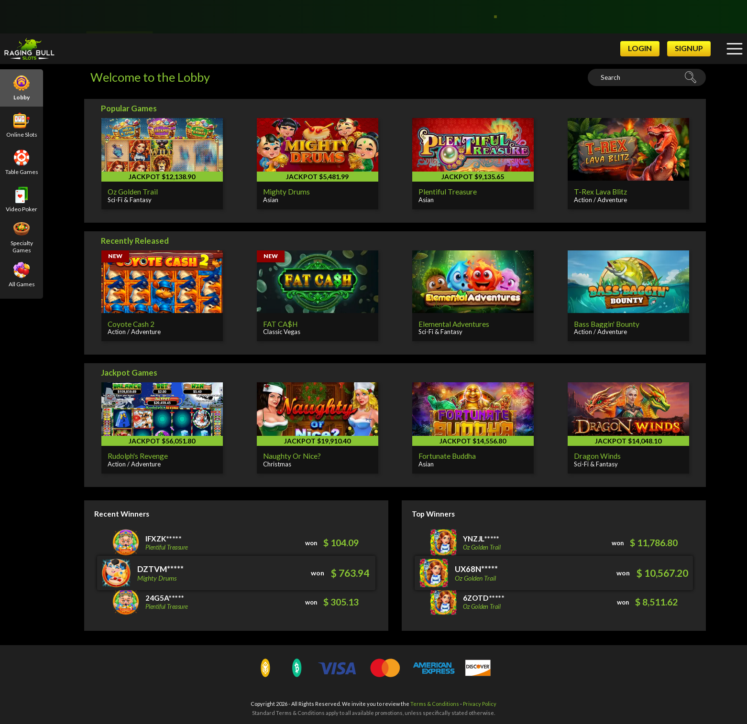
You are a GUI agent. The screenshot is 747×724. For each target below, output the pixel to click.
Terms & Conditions (434, 704)
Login (640, 48)
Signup (689, 48)
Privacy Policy (479, 704)
